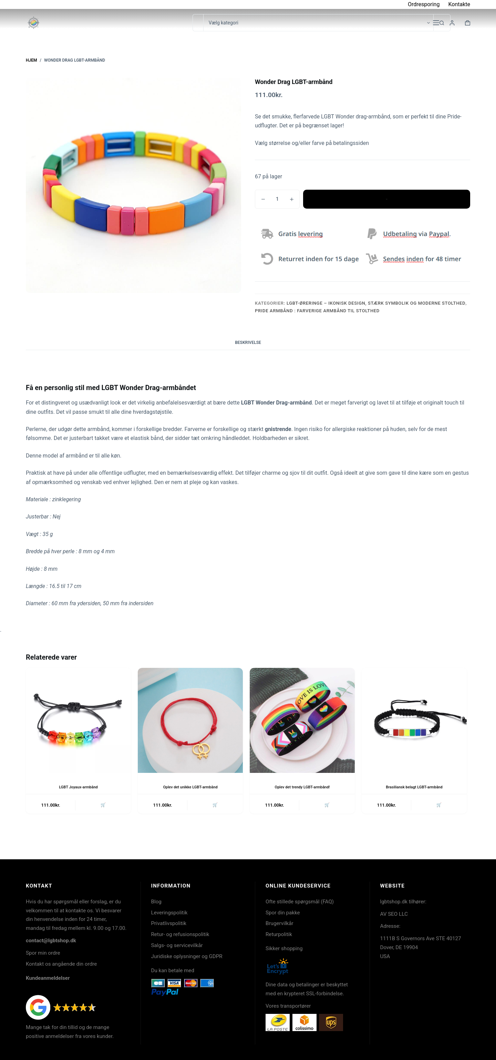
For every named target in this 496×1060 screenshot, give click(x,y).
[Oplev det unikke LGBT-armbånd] (190, 720)
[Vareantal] (277, 199)
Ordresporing (424, 4)
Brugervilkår (279, 923)
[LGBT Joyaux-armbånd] (78, 720)
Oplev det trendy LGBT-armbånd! (302, 787)
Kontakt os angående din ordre (61, 964)
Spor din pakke (283, 913)
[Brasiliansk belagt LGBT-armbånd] (414, 720)
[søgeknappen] (442, 22)
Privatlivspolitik (168, 923)
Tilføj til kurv (386, 199)
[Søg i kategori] (318, 22)
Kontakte (459, 4)
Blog (156, 902)
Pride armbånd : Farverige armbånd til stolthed (317, 310)
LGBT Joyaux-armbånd (78, 787)
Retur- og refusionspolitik (180, 934)
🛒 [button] (102, 805)
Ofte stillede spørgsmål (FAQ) (300, 902)
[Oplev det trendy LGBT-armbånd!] (302, 720)
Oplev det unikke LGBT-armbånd (190, 787)
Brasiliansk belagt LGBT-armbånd (414, 787)
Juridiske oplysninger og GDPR (187, 956)
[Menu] (436, 23)
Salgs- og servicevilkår (177, 945)
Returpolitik (279, 934)
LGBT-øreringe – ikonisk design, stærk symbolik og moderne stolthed (376, 303)
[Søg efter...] (198, 22)
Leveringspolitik (169, 913)
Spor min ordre (43, 953)
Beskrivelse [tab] (248, 342)
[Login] (452, 22)
